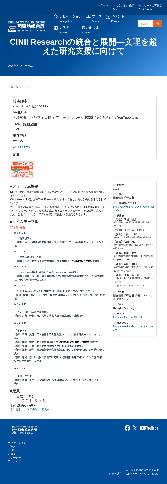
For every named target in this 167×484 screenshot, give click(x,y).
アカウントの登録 (123, 7)
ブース (97, 19)
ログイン (103, 7)
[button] (22, 170)
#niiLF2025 (21, 148)
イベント (118, 19)
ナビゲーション (71, 19)
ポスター (66, 30)
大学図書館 (31, 410)
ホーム (14, 87)
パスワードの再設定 (150, 7)
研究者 (45, 410)
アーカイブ (14, 461)
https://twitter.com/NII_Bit (127, 317)
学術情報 (15, 410)
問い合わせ (90, 30)
